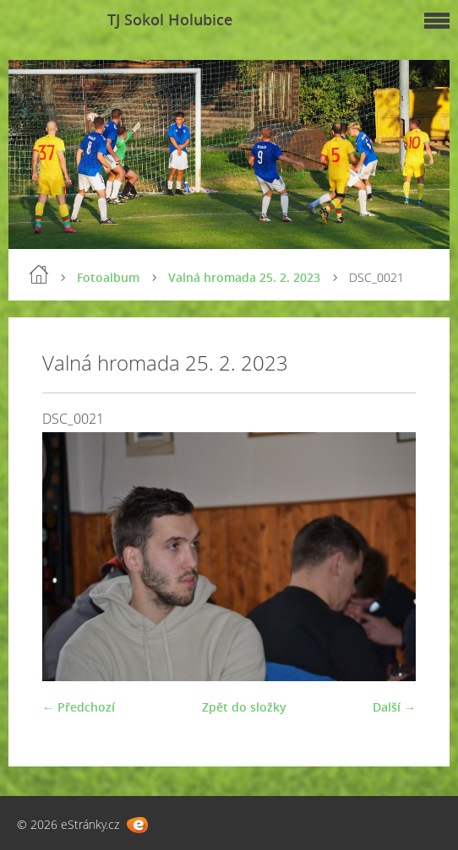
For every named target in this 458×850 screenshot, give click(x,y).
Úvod (39, 274)
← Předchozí (78, 707)
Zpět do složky (244, 707)
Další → (394, 707)
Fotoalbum (108, 277)
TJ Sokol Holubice (169, 19)
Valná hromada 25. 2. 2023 (244, 277)
